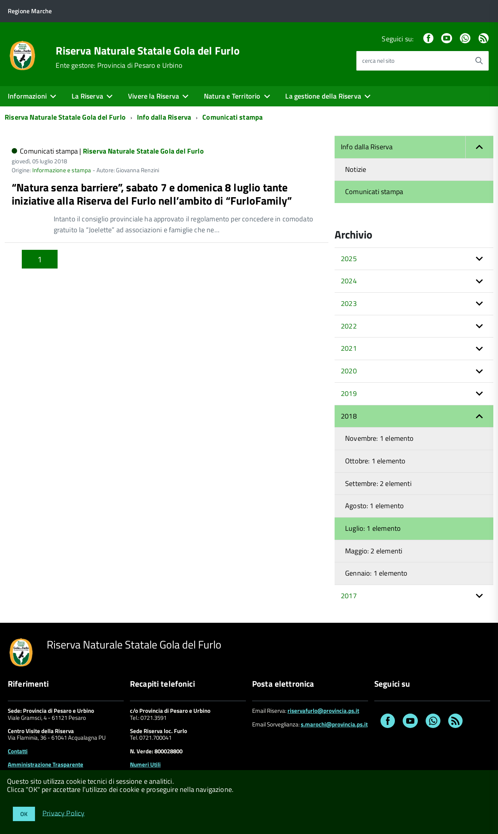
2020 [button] (349, 371)
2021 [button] (349, 348)
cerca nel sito (378, 60)
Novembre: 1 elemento (379, 438)
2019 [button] (349, 393)
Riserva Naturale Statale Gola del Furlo (148, 50)
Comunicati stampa (232, 117)
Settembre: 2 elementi (378, 483)
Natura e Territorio (232, 96)
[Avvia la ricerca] (479, 61)
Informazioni (27, 96)
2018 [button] (349, 416)
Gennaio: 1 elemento (376, 573)
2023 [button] (349, 303)
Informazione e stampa (61, 170)
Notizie (355, 169)
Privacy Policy (63, 812)
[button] (479, 147)
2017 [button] (349, 595)
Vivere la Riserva (153, 96)
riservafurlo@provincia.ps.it (323, 710)
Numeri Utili (145, 764)
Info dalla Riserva (164, 117)
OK (24, 813)
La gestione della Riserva (323, 96)
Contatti (18, 751)
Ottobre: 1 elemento (375, 461)
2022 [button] (349, 326)
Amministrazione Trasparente (45, 764)
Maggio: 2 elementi (373, 551)
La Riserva (87, 96)
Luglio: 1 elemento (373, 528)
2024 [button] (349, 281)
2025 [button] (349, 258)
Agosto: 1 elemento (374, 505)
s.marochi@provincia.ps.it (334, 724)
